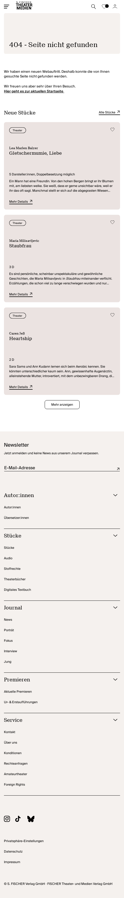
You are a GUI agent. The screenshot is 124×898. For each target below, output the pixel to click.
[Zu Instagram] (9, 819)
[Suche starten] (94, 6)
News (8, 620)
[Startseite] (24, 6)
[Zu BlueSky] (33, 820)
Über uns (10, 742)
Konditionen (13, 753)
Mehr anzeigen (62, 405)
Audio (8, 558)
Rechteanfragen (16, 763)
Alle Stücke (109, 112)
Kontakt (9, 732)
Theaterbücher (14, 579)
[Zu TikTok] (20, 819)
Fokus (8, 641)
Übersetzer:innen (16, 518)
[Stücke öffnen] (55, 536)
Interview (10, 651)
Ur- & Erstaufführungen (21, 702)
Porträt (9, 630)
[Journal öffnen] (55, 608)
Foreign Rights (14, 784)
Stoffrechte (12, 569)
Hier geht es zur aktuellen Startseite (34, 91)
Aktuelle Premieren (18, 692)
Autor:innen (12, 507)
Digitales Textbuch (17, 590)
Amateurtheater (15, 774)
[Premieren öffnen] (55, 680)
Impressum (12, 862)
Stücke (9, 548)
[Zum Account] (115, 7)
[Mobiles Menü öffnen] (6, 6)
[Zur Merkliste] (104, 7)
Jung (7, 662)
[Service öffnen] (55, 720)
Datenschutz (13, 851)
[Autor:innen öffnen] (55, 495)
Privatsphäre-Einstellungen (24, 841)
